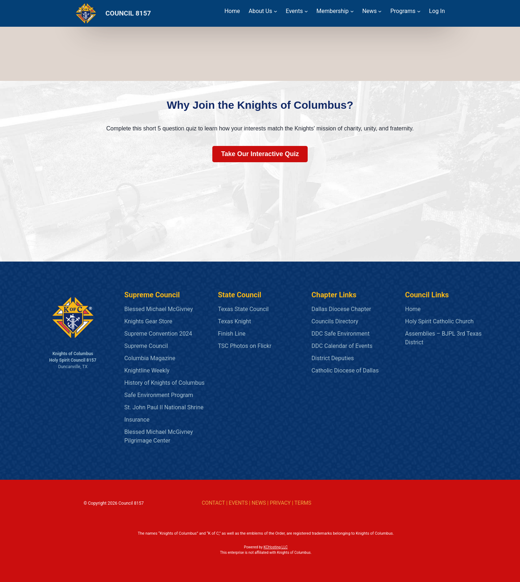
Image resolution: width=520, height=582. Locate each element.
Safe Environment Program (158, 395)
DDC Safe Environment (341, 333)
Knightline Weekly (146, 370)
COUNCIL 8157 (128, 13)
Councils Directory (335, 321)
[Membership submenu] (352, 11)
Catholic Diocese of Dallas (345, 370)
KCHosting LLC (276, 547)
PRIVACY (280, 503)
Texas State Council (243, 309)
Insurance (137, 419)
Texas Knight (234, 321)
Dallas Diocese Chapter (341, 309)
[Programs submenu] (419, 11)
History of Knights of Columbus (164, 382)
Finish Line (231, 333)
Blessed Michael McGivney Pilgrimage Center (158, 436)
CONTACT (213, 503)
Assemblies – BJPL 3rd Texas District (443, 338)
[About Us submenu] (275, 11)
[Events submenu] (306, 11)
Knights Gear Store (148, 321)
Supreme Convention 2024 (158, 333)
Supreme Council (146, 345)
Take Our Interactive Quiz (260, 154)
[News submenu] (380, 11)
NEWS (259, 503)
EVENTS (238, 503)
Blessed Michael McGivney (158, 309)
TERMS (302, 503)
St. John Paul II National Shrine (163, 407)
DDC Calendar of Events (342, 345)
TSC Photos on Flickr (244, 345)
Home (413, 309)
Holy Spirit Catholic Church (439, 321)
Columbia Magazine (149, 358)
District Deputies (333, 358)
